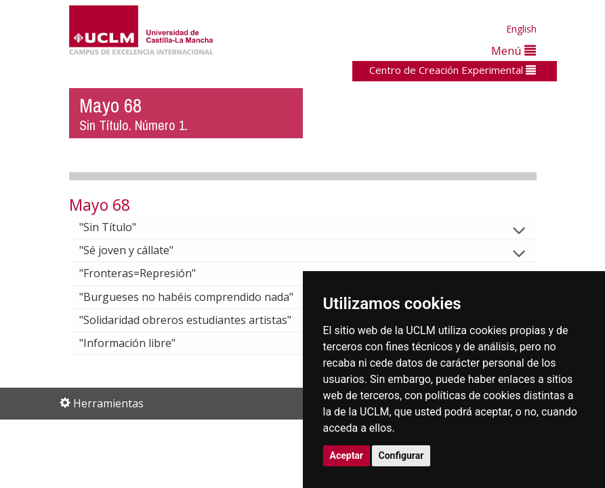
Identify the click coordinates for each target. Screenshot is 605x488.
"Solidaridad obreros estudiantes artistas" (196, 319)
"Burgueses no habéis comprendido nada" (197, 296)
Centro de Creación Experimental (452, 70)
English (521, 28)
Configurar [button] (401, 455)
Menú (513, 50)
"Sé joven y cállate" (137, 250)
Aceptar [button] (347, 455)
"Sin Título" (118, 227)
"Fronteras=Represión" (148, 273)
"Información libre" (138, 343)
